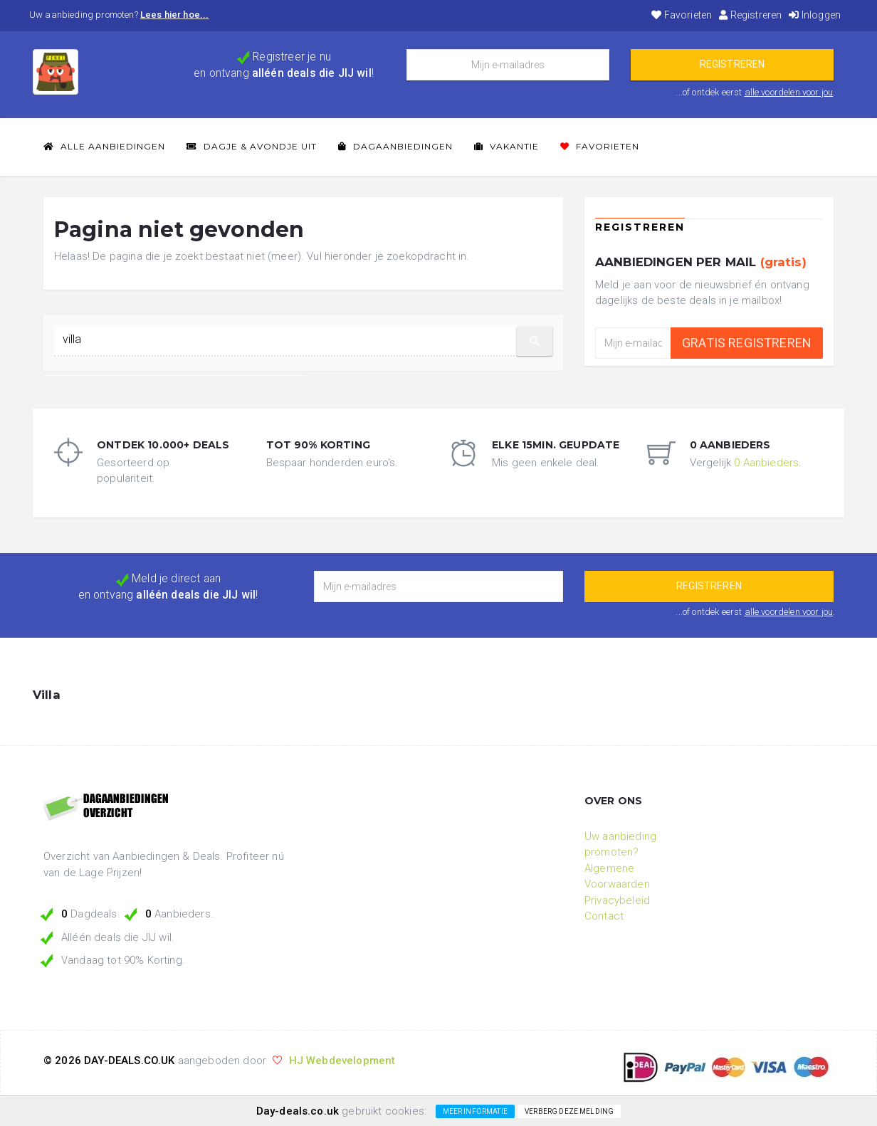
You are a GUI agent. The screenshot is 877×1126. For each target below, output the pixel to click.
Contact (604, 916)
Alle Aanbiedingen (104, 146)
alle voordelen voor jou (789, 92)
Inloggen (815, 15)
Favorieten (681, 15)
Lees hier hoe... (174, 14)
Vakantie (506, 146)
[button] (534, 341)
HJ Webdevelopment (342, 1060)
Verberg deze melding (569, 1111)
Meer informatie (475, 1111)
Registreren (750, 15)
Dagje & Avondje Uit (252, 146)
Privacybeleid (617, 900)
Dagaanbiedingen (395, 146)
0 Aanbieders (766, 462)
